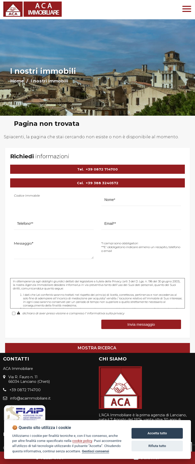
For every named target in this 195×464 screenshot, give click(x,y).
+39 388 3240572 (102, 183)
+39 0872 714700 (102, 169)
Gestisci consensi (95, 451)
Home (17, 80)
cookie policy (82, 441)
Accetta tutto (157, 433)
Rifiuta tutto (157, 446)
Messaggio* (23, 243)
